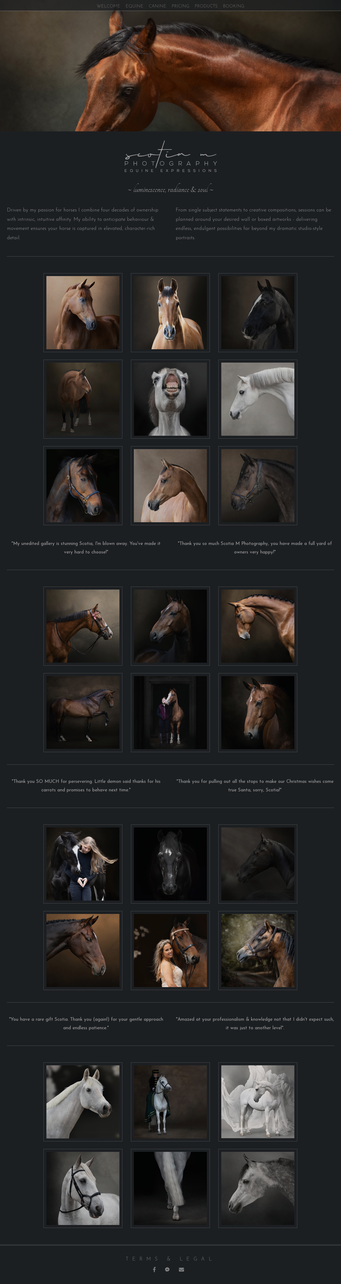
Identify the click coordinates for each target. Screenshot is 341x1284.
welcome (108, 6)
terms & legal (170, 1259)
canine (157, 6)
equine (134, 6)
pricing (180, 6)
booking (233, 6)
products (206, 6)
